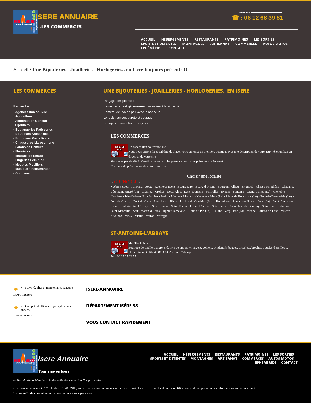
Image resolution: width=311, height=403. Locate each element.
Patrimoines (236, 39)
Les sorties (264, 39)
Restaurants (206, 39)
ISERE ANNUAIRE (66, 17)
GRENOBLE (126, 181)
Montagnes (193, 44)
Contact (176, 48)
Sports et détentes (158, 44)
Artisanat (219, 44)
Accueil (148, 39)
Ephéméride (151, 48)
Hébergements (174, 39)
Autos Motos (275, 44)
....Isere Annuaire (58, 358)
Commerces (246, 44)
